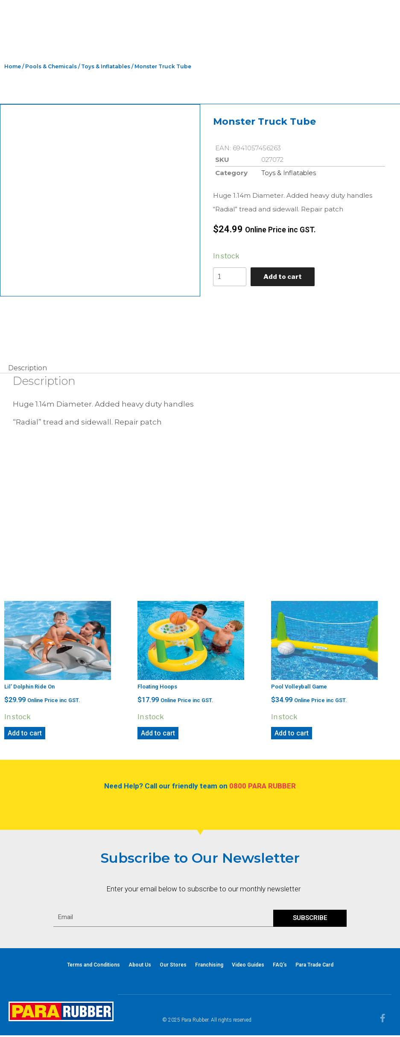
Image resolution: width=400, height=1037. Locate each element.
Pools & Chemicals (51, 66)
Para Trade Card (314, 967)
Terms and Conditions (93, 967)
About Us (139, 967)
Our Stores (173, 967)
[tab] (27, 370)
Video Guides (248, 967)
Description (27, 370)
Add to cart (284, 277)
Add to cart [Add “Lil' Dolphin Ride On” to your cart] (25, 735)
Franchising (209, 967)
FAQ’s (280, 967)
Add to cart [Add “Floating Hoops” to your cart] (158, 735)
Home (12, 66)
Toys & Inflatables (105, 66)
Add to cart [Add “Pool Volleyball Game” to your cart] (291, 735)
